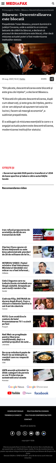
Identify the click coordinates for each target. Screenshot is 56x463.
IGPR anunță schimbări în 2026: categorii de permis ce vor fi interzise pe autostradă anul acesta (15, 374)
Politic (17, 10)
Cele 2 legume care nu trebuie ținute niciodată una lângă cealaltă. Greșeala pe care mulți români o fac (17, 284)
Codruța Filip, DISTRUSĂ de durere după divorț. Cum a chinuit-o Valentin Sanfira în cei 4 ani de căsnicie (17, 302)
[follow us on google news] (16, 387)
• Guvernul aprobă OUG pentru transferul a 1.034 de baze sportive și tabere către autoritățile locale (27, 176)
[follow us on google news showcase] (37, 387)
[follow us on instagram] (27, 393)
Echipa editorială (15, 411)
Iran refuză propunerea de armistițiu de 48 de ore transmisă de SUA (16, 232)
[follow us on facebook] (41, 393)
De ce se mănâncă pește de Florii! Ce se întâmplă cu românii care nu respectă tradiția (16, 356)
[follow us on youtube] (14, 393)
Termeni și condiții (13, 415)
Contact (28, 419)
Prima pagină (7, 10)
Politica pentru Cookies (38, 411)
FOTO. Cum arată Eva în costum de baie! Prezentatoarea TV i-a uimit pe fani (16, 320)
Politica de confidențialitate (38, 415)
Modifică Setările (28, 426)
